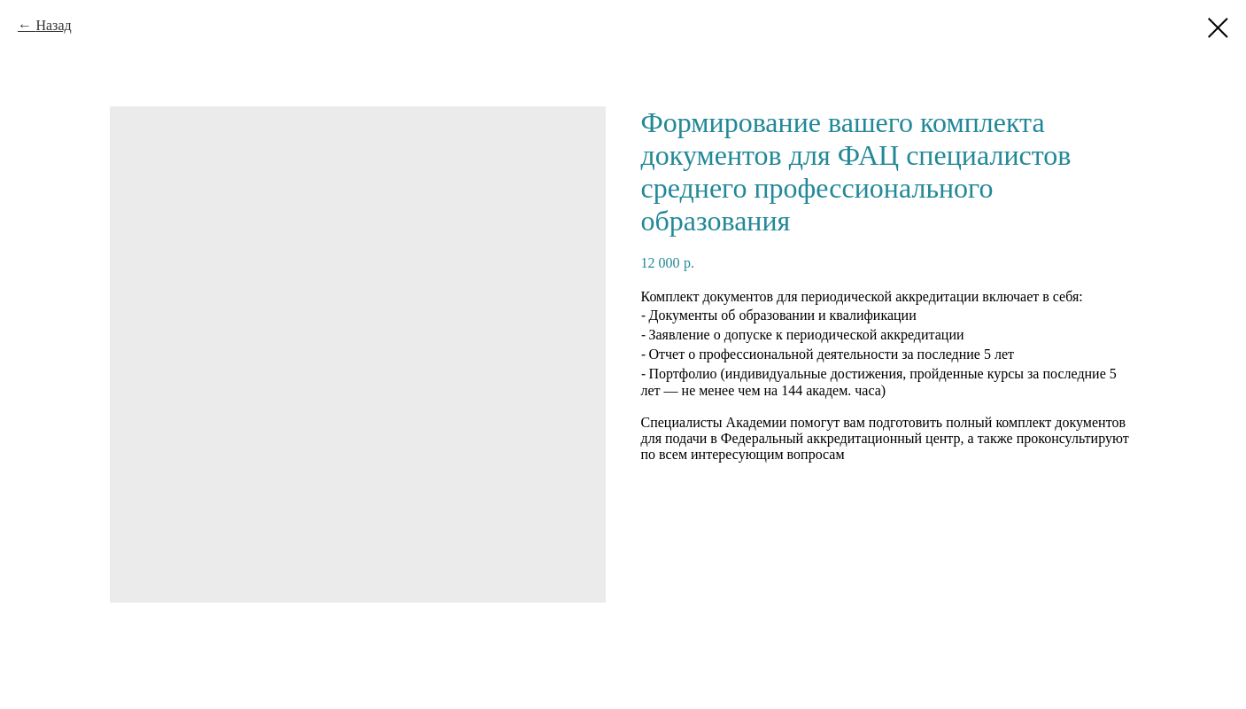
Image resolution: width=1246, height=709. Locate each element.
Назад (53, 25)
